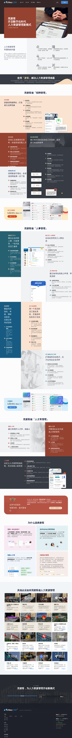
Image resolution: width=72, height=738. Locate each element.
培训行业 (6, 728)
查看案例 (16, 610)
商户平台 (6, 722)
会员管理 (6, 720)
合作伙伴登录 (58, 730)
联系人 (11, 718)
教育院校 (6, 727)
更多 (5, 734)
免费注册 (29, 697)
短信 (21, 718)
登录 (57, 2)
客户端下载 (61, 728)
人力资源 (6, 730)
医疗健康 (6, 732)
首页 (57, 728)
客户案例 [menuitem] (33, 2)
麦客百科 (57, 722)
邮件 (16, 718)
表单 (5, 718)
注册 (64, 2)
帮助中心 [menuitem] (39, 2)
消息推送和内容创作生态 (61, 726)
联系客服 (62, 722)
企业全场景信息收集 (60, 718)
